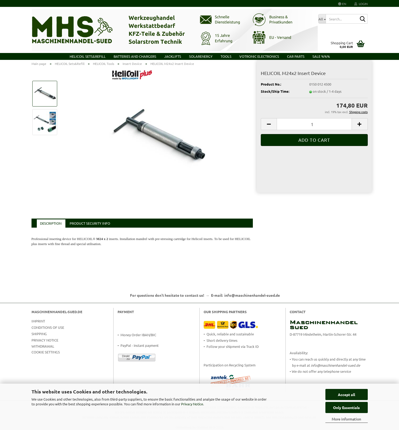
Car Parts (295, 56)
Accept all (346, 394)
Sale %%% (321, 56)
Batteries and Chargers (135, 56)
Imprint (38, 321)
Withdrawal (43, 346)
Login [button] (361, 4)
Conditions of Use (48, 327)
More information (346, 418)
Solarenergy (201, 56)
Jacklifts (172, 56)
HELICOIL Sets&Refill (88, 56)
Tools (226, 56)
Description (50, 223)
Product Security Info (90, 223)
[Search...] (322, 19)
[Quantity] (314, 124)
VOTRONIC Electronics (259, 56)
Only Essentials (346, 407)
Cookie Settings (46, 352)
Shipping (39, 333)
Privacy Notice (192, 404)
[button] (342, 3)
